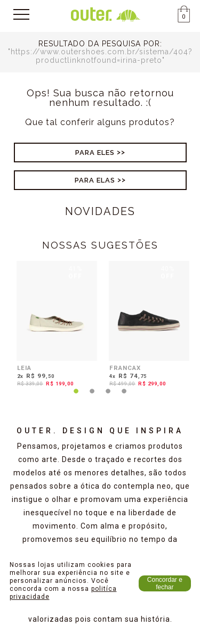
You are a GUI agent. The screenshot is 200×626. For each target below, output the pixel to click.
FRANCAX (125, 368)
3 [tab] (108, 397)
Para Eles (95, 152)
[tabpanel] (54, 325)
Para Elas (95, 180)
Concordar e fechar (164, 583)
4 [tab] (124, 397)
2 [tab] (92, 397)
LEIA (24, 368)
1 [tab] (76, 397)
